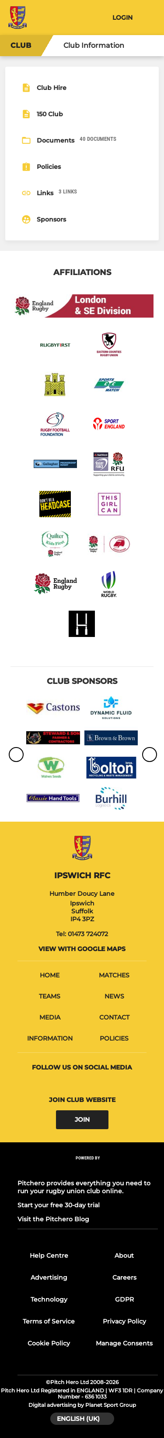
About (124, 1255)
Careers (124, 1277)
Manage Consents (124, 1343)
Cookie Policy (49, 1343)
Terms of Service (49, 1321)
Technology (49, 1299)
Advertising (49, 1277)
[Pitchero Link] (88, 1169)
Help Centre (49, 1255)
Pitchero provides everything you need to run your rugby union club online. (83, 1187)
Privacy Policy (124, 1321)
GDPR (124, 1299)
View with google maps (82, 949)
